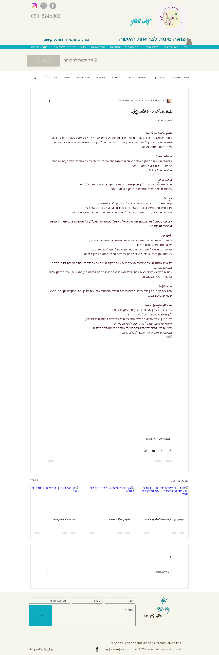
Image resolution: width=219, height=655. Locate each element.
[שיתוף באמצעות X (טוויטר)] (161, 450)
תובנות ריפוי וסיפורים (180, 77)
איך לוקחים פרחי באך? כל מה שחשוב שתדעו (119, 519)
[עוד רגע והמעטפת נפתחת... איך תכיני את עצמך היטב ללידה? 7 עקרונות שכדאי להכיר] (164, 500)
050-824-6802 (152, 615)
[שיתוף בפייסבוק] (170, 450)
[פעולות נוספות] (49, 101)
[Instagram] (34, 5)
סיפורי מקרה (158, 77)
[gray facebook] (52, 5)
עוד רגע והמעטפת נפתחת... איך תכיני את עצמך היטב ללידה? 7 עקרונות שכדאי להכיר (164, 519)
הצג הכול (34, 480)
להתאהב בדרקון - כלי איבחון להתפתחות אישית (64, 519)
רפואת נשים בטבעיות (137, 77)
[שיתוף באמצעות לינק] (145, 450)
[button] (189, 41)
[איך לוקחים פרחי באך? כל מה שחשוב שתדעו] (109, 500)
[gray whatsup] (43, 5)
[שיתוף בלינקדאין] (153, 450)
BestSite (48, 649)
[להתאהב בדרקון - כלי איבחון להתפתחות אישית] (55, 500)
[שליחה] (40, 615)
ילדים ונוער (116, 77)
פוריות (67, 77)
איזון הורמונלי (52, 77)
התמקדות (100, 77)
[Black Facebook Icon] (97, 649)
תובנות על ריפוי (82, 77)
